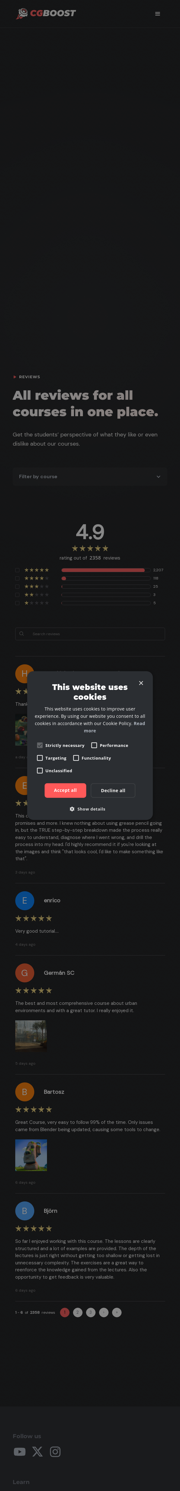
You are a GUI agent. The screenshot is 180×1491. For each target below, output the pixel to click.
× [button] (140, 683)
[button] (90, 809)
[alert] (90, 745)
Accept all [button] (65, 790)
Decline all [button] (113, 790)
